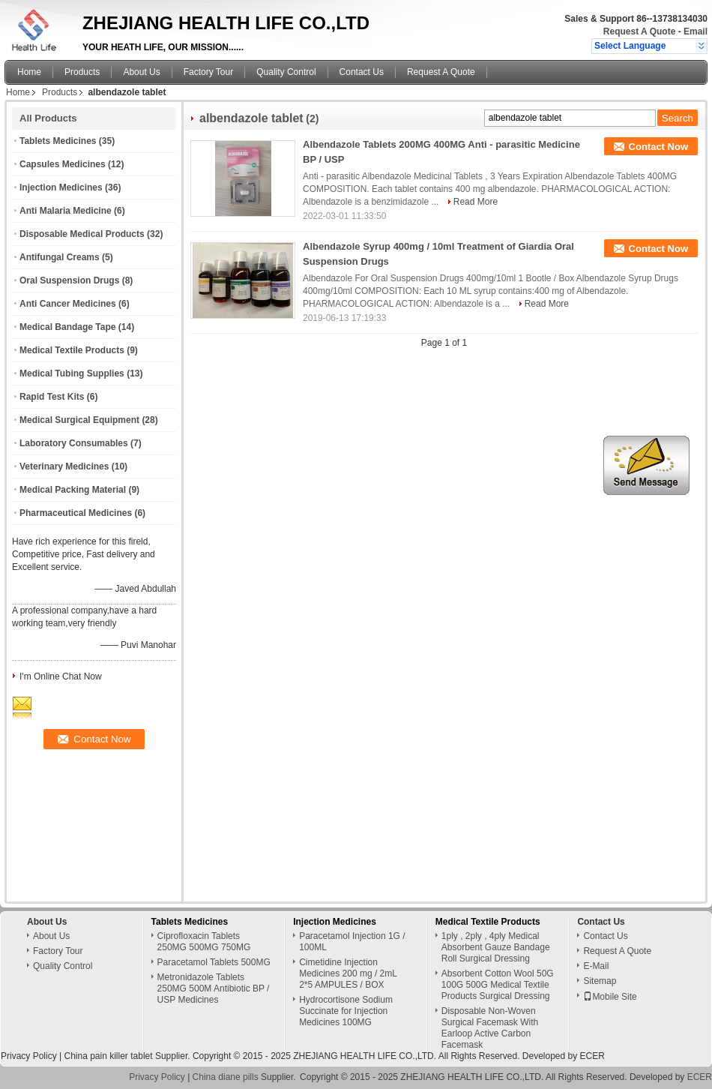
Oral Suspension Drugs (69, 280)
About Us (141, 72)
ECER (592, 1056)
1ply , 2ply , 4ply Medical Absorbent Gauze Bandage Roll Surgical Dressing (495, 947)
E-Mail (596, 966)
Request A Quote (639, 31)
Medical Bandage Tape (67, 327)
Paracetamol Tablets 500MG (214, 962)
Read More (475, 201)
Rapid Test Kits (51, 397)
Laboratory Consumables (73, 443)
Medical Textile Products (71, 350)
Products (82, 72)
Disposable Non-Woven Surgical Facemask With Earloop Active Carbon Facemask (489, 1028)
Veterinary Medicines (64, 466)
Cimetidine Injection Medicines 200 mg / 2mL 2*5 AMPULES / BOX (347, 973)
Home (29, 72)
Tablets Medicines (57, 141)
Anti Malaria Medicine (65, 211)
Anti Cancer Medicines (67, 303)
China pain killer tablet (108, 1056)
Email (696, 31)
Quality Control (286, 72)
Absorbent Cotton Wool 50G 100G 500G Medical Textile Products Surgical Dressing (497, 984)
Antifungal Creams (59, 257)
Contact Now (658, 146)
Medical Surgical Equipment (79, 420)
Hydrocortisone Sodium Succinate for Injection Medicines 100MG (346, 1011)
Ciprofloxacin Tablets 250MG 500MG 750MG (204, 941)
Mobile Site (609, 997)
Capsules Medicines (62, 164)
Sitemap (599, 981)
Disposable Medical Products (82, 234)
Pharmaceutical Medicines (75, 513)
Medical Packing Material (72, 489)
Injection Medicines (61, 187)
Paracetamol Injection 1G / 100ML (352, 941)
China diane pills (226, 1077)
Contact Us (362, 72)
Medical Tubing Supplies (71, 373)
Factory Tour (208, 72)
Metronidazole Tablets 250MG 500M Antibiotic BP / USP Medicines (213, 988)
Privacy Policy (29, 1056)
